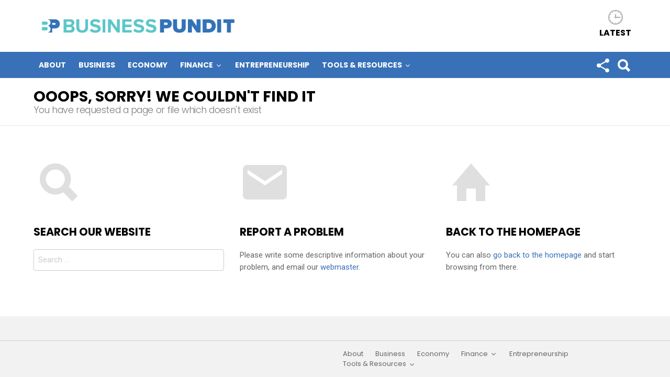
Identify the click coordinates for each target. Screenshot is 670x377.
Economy (148, 65)
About (52, 65)
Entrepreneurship (272, 65)
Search (623, 67)
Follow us (602, 67)
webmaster (339, 267)
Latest (615, 32)
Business (97, 65)
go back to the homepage (537, 255)
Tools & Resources (362, 65)
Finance (196, 65)
